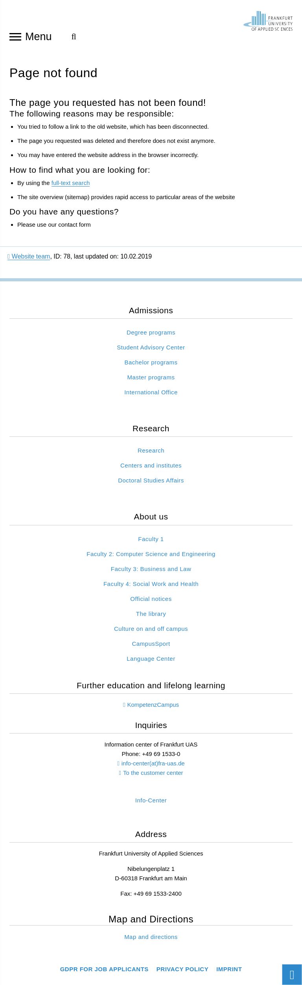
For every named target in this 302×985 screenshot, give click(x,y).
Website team (28, 262)
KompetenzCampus (153, 710)
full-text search (71, 188)
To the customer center (153, 778)
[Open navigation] (15, 36)
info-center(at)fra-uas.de (153, 769)
